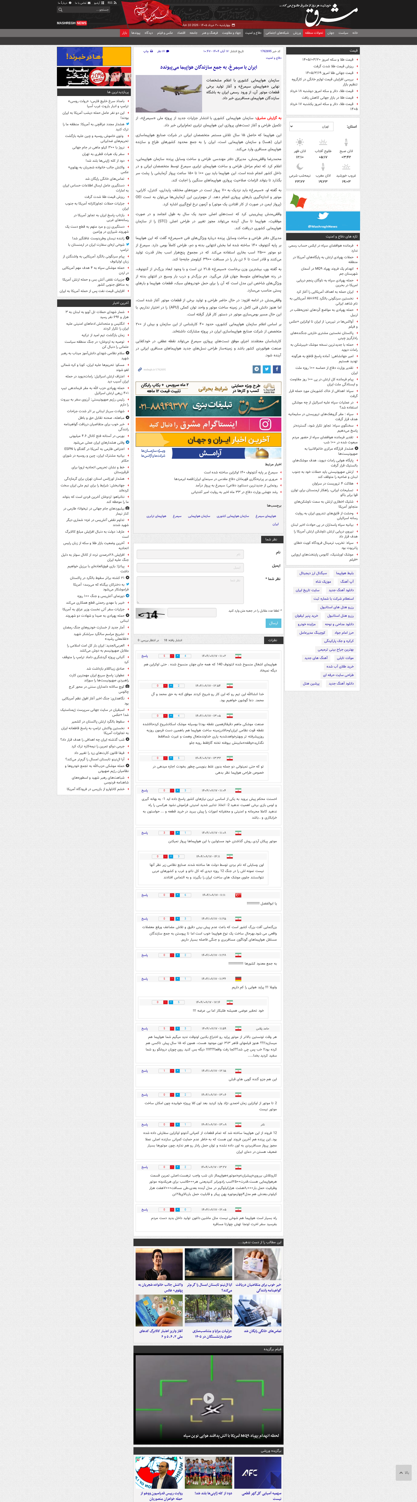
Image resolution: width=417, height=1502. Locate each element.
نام (278, 552)
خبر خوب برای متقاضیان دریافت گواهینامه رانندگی (258, 1288)
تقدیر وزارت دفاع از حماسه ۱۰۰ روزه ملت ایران (326, 370)
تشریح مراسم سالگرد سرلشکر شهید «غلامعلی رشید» (101, 637)
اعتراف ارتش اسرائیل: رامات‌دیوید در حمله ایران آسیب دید (97, 379)
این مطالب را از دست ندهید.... (259, 1242)
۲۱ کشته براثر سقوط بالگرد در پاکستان (97, 578)
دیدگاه (149, 32)
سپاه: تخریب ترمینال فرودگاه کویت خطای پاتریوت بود (326, 545)
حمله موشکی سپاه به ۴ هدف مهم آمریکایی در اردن (95, 270)
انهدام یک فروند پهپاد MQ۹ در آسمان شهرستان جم (329, 271)
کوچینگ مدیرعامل (312, 633)
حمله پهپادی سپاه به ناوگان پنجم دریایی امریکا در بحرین (327, 283)
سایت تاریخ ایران (307, 590)
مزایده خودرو (307, 624)
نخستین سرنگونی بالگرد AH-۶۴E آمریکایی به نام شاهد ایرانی (324, 301)
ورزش (297, 32)
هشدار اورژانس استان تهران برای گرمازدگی (94, 478)
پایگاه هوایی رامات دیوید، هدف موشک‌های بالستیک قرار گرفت (325, 463)
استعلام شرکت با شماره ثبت (334, 599)
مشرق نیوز (320, 13)
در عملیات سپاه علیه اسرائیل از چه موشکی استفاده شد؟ (325, 405)
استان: (352, 127)
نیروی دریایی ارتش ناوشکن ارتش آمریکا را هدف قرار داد (326, 534)
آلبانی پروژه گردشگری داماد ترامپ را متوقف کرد (95, 660)
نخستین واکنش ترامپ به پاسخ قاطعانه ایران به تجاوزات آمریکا (95, 731)
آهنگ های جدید (316, 658)
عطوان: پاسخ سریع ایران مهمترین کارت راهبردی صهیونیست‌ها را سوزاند (99, 678)
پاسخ (144, 655)
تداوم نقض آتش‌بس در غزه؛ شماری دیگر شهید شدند (97, 523)
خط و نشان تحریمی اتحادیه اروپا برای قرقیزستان (100, 470)
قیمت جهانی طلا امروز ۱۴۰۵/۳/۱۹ (329, 73)
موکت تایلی (345, 658)
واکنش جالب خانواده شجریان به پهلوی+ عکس (160, 1288)
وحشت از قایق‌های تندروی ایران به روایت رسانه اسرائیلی (326, 516)
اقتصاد (181, 32)
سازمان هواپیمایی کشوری (233, 516)
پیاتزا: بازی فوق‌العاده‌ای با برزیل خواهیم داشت (98, 569)
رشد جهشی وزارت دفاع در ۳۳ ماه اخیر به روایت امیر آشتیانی (234, 492)
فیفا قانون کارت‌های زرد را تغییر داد (99, 753)
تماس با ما (83, 3)
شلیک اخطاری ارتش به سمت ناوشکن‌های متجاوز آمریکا (326, 504)
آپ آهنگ (347, 582)
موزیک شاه (323, 582)
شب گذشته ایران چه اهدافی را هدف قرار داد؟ (92, 739)
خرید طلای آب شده (340, 666)
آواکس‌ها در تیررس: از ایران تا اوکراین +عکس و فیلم (323, 324)
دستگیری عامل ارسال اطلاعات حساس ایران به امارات (96, 188)
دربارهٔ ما (65, 3)
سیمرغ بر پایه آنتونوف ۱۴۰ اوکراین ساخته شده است (241, 472)
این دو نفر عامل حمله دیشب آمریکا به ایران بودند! (95, 115)
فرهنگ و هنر (210, 32)
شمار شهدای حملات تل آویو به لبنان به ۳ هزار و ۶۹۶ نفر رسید (97, 315)
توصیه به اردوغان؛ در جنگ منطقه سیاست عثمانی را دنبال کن (97, 344)
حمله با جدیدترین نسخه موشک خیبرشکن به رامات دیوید (324, 347)
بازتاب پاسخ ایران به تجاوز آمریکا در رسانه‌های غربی (101, 218)
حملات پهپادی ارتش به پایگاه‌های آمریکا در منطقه (325, 260)
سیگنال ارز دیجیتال (313, 573)
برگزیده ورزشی (271, 1451)
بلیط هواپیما (345, 573)
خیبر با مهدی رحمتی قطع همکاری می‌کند (95, 602)
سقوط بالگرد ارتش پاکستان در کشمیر (98, 721)
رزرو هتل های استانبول (337, 607)
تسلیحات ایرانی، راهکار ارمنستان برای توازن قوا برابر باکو (324, 493)
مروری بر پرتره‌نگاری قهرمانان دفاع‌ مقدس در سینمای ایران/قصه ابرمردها (226, 479)
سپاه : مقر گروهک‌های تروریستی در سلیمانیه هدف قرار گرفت (323, 417)
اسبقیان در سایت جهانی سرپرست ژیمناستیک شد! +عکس (94, 712)
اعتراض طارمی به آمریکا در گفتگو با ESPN (94, 449)
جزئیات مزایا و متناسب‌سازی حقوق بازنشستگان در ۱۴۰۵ (212, 1334)
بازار (124, 32)
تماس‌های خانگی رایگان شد (262, 1331)
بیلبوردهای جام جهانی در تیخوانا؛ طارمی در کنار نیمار (96, 511)
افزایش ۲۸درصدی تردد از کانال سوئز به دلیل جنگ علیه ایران (95, 557)
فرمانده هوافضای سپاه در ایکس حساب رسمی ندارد (323, 248)
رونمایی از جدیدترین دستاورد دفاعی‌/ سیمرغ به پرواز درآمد (236, 485)
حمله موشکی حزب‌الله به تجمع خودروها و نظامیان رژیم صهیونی (97, 768)
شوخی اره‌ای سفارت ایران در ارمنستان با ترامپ (98, 247)
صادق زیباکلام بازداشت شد (105, 668)
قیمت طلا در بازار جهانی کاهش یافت (327, 97)
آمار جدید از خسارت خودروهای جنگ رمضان (93, 627)
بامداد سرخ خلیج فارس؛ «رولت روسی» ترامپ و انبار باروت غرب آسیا (98, 104)
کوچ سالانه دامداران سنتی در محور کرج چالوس (99, 689)
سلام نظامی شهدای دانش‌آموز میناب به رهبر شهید (95, 356)
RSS (112, 3)
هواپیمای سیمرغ (266, 516)
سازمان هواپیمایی (199, 516)
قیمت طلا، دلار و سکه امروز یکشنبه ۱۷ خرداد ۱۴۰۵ (324, 107)
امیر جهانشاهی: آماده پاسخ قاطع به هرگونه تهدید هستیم (324, 359)
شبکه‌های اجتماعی (277, 32)
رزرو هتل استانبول (340, 616)
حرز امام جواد (344, 633)
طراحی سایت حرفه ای (338, 675)
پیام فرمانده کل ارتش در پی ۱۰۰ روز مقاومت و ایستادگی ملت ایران (324, 382)
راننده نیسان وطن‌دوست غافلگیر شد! (98, 238)
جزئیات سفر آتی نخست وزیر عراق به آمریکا (93, 609)
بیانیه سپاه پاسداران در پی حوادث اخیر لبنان (322, 524)
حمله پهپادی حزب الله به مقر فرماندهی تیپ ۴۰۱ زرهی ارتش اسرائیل (95, 391)
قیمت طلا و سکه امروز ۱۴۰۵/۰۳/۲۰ (327, 59)
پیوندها (135, 32)
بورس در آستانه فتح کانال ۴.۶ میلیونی (96, 436)
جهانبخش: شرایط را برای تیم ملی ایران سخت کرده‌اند (95, 488)
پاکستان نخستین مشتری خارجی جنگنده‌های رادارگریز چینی (324, 336)
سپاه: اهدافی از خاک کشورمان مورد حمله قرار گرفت (323, 394)
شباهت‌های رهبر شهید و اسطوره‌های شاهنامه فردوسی (100, 780)
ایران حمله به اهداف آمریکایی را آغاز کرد (325, 291)
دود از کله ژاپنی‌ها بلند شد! (213, 1493)
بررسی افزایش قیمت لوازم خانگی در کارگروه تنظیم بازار (325, 82)
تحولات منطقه (314, 32)
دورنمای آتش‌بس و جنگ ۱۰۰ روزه (100, 596)
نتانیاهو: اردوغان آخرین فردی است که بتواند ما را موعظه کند (95, 499)
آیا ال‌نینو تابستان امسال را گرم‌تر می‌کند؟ (209, 1288)
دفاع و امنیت (253, 32)
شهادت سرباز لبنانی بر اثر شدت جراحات (95, 411)
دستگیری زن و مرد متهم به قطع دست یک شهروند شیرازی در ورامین (97, 229)
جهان (330, 32)
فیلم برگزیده (272, 1349)
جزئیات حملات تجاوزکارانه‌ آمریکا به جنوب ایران (97, 206)
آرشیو (99, 3)
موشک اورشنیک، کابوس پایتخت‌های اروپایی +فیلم (324, 557)
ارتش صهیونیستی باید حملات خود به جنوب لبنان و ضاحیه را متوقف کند (325, 474)
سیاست (343, 32)
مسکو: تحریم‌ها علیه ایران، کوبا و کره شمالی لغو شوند (95, 367)
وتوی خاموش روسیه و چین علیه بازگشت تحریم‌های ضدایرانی (97, 138)
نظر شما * (272, 579)
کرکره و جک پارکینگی (339, 641)
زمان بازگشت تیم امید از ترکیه (103, 335)
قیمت (354, 50)
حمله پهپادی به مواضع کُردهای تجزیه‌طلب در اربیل (324, 312)
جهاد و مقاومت (231, 32)
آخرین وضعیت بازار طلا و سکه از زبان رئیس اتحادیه (96, 546)
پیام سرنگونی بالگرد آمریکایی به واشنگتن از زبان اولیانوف (96, 259)
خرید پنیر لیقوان (306, 616)
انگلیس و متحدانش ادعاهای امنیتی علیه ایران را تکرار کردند (97, 326)
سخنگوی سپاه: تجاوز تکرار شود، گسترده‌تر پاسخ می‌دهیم (325, 428)
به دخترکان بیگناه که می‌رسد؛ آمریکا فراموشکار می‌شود (101, 587)
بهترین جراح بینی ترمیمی (336, 649)
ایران (276, 524)
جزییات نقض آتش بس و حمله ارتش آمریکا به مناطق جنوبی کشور (95, 282)
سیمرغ (177, 516)
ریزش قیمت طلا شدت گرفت (333, 66)
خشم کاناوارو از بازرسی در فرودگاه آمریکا (95, 789)
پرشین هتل (311, 683)
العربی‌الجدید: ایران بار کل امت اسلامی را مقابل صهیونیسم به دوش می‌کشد (98, 648)
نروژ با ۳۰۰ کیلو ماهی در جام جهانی (98, 147)
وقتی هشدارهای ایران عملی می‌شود (98, 442)
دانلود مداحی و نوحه (339, 624)
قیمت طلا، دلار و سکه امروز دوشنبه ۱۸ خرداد (321, 91)
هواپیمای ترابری (156, 516)
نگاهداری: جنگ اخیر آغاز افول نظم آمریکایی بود (95, 701)
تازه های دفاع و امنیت (342, 236)
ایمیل (276, 566)
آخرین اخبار (120, 303)
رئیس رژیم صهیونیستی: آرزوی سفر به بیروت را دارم (95, 402)
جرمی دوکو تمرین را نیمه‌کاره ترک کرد (98, 746)
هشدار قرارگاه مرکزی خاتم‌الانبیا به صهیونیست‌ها (331, 451)
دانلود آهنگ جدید (341, 590)
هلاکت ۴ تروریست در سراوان (332, 483)
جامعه (194, 32)
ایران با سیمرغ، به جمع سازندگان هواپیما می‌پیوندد (208, 67)
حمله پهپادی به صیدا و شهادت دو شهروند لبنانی (97, 618)
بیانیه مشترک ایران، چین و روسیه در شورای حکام (96, 458)
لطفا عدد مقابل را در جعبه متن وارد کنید (254, 610)
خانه (355, 32)
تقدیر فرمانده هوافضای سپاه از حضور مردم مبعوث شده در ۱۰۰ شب (325, 440)
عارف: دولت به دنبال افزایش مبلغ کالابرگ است (97, 534)
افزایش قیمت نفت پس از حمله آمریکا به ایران (92, 291)
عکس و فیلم (165, 32)
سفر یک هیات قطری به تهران (103, 154)
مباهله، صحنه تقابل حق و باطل (101, 417)
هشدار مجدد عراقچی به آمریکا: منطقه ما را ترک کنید (96, 127)
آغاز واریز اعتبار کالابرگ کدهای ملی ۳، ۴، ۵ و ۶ (161, 1334)
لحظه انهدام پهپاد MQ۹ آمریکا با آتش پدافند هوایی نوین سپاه (231, 1435)
